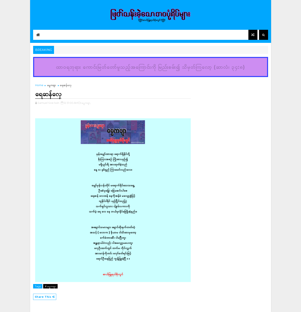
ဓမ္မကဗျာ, (86, 102)
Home (39, 85)
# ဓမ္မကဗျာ (50, 286)
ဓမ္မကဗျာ (51, 85)
